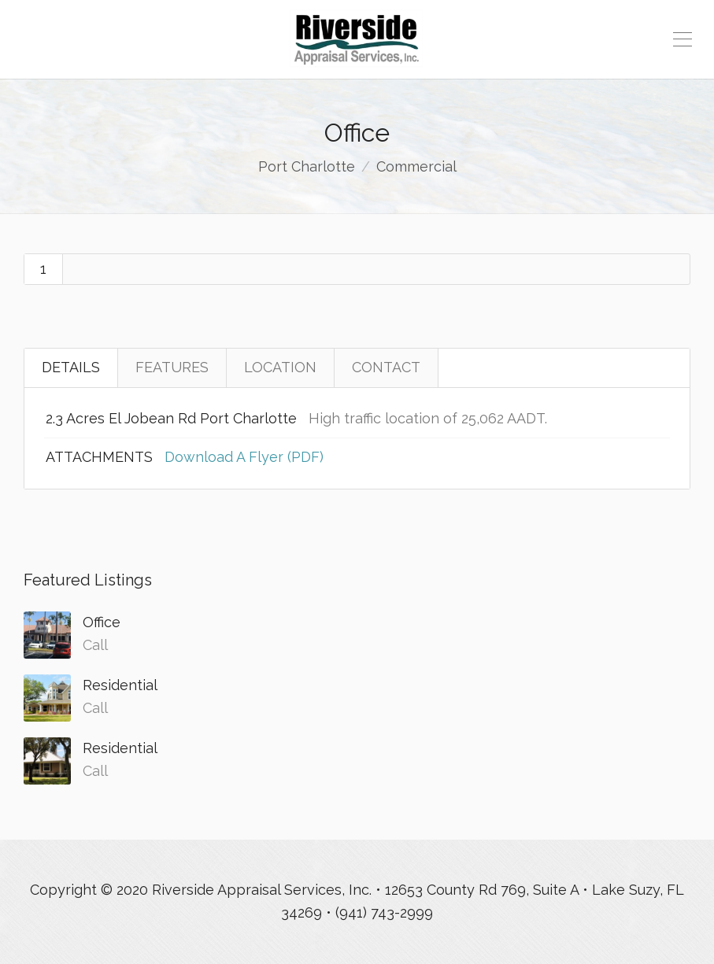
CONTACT (386, 367)
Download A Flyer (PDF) (244, 457)
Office (101, 622)
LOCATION (280, 367)
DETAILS (71, 367)
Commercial (416, 166)
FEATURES (172, 367)
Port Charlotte (306, 166)
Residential (120, 685)
